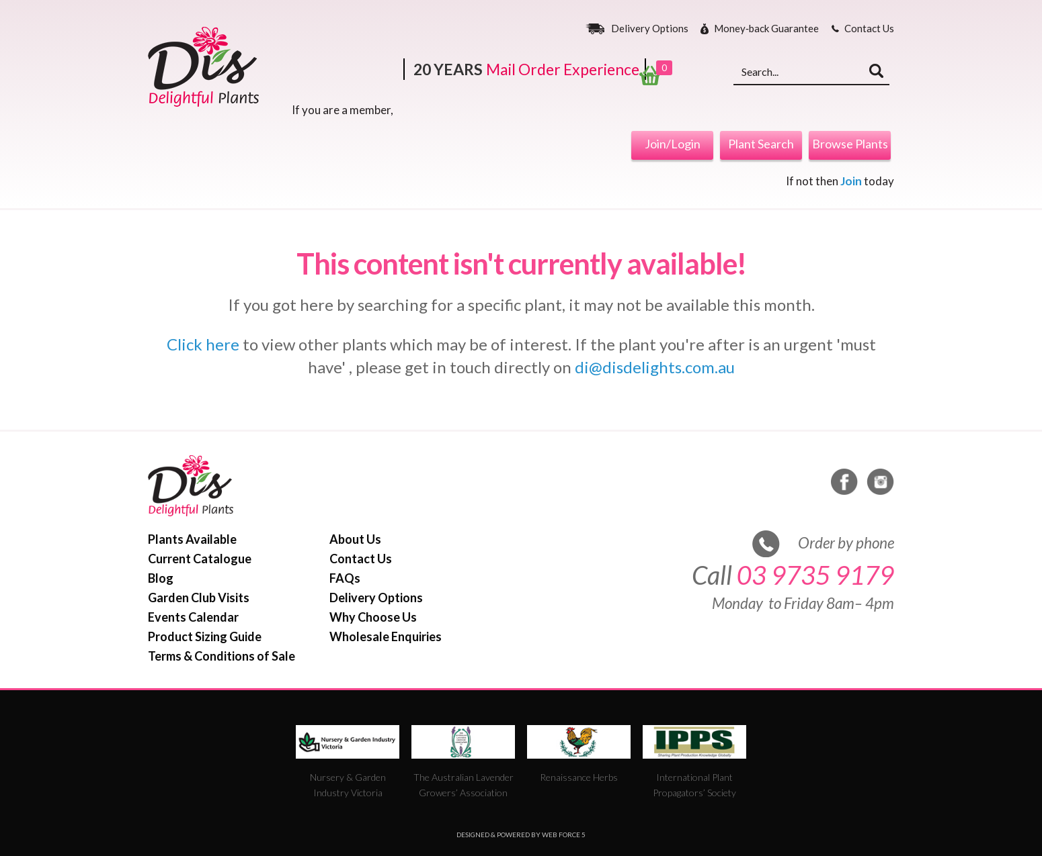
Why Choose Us (373, 617)
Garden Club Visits (198, 597)
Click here (203, 344)
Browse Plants (850, 143)
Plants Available (192, 539)
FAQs (344, 578)
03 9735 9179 (815, 575)
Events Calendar (193, 617)
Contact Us (869, 28)
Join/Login (672, 143)
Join (851, 181)
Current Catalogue (199, 558)
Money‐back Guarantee (766, 28)
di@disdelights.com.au (655, 367)
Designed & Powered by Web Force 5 (521, 834)
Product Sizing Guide (205, 636)
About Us (355, 539)
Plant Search (761, 143)
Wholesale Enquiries (385, 636)
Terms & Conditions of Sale (221, 656)
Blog (160, 578)
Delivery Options (649, 28)
